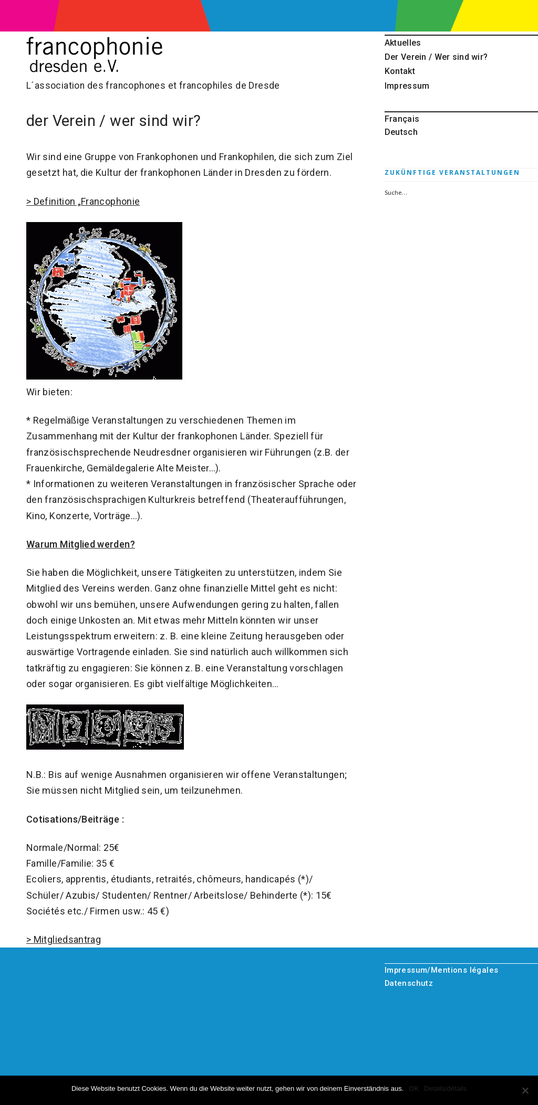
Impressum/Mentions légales (442, 970)
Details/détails (445, 1088)
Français (402, 119)
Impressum (407, 86)
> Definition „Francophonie (83, 201)
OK (414, 1088)
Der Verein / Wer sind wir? (436, 57)
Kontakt (400, 71)
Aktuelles (403, 43)
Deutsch (401, 132)
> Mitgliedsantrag (63, 939)
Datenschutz (409, 983)
